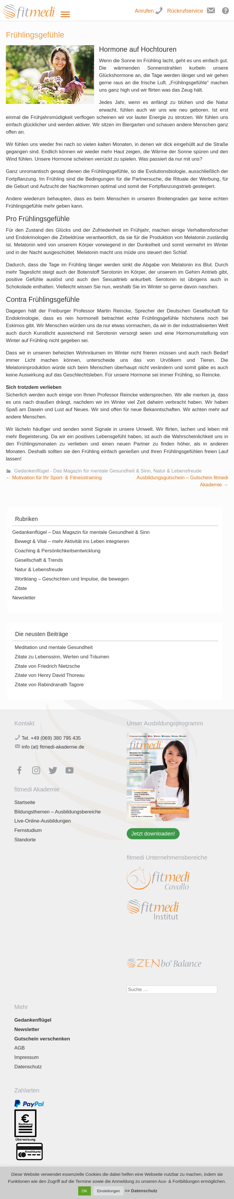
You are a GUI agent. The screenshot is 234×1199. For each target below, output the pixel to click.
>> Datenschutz (141, 1190)
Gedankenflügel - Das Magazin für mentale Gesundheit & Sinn (82, 471)
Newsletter (24, 598)
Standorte (25, 840)
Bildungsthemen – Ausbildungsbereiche (57, 812)
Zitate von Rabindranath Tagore (49, 684)
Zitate (21, 588)
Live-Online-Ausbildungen (42, 821)
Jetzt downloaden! (153, 833)
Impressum (26, 1057)
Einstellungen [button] (108, 1191)
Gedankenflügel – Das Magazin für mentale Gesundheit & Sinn (81, 532)
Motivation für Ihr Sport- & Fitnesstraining (54, 477)
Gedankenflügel (32, 1020)
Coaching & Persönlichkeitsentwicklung (58, 551)
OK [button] (84, 1191)
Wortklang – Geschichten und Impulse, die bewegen (72, 579)
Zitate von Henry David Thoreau (50, 675)
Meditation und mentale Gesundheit (54, 647)
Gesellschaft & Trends (39, 560)
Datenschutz (28, 1066)
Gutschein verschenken (42, 1039)
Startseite (24, 802)
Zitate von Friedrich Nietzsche (47, 666)
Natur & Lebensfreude (177, 471)
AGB (19, 1048)
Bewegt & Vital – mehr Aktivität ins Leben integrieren (72, 541)
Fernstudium (28, 830)
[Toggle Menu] (65, 14)
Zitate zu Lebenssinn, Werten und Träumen (62, 657)
